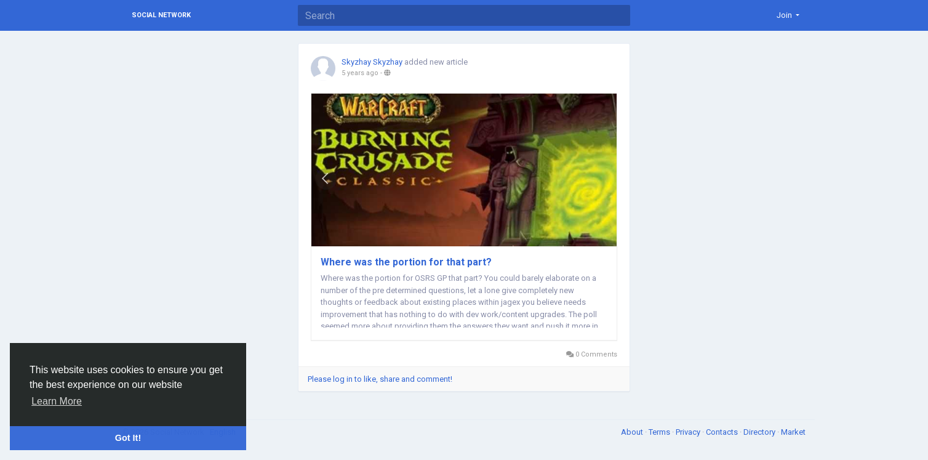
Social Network (161, 15)
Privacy (689, 432)
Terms (660, 432)
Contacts (723, 432)
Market (793, 432)
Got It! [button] (128, 438)
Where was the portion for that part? (406, 262)
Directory (760, 432)
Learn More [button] (56, 401)
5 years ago (360, 73)
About (633, 432)
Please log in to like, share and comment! (380, 379)
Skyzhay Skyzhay (372, 62)
